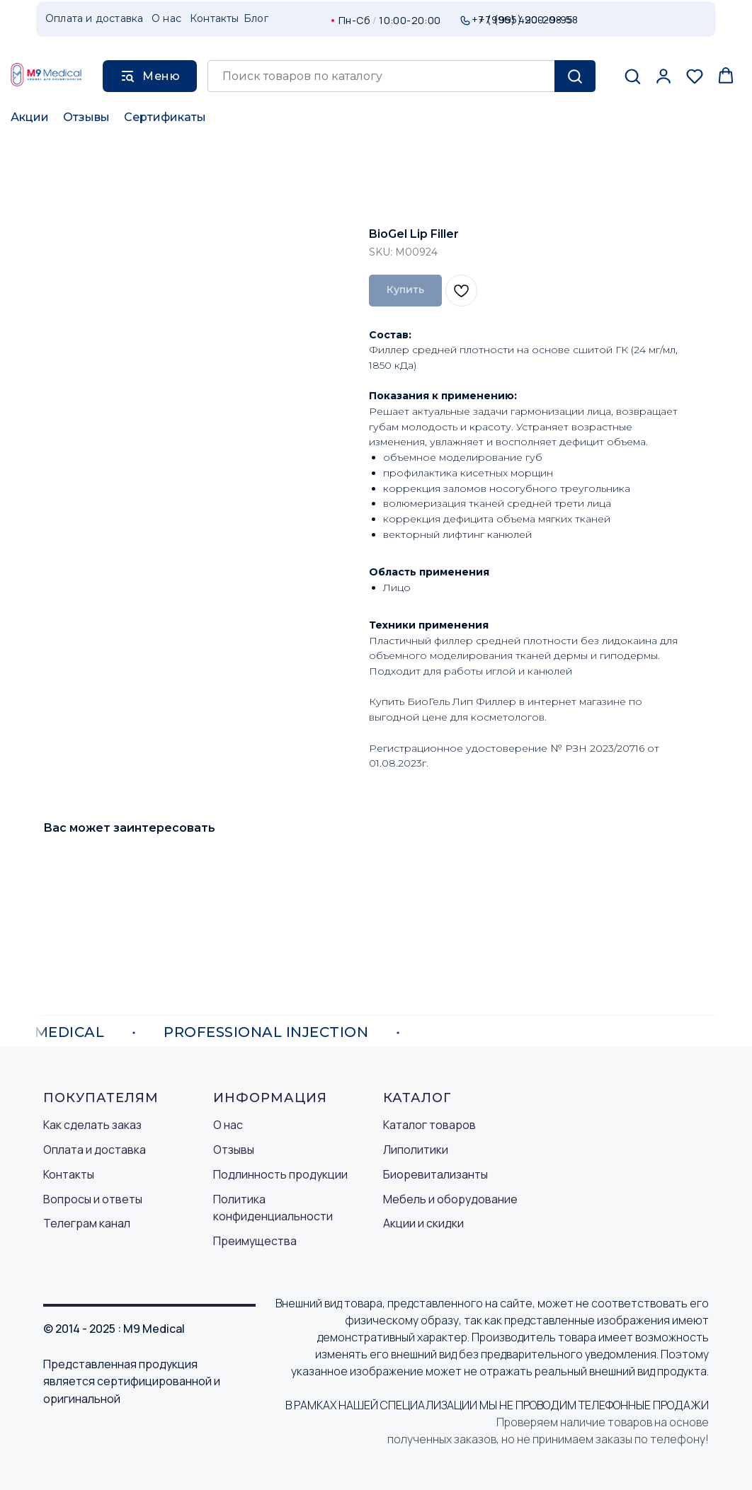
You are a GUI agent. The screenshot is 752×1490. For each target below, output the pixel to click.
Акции (30, 117)
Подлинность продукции (280, 1174)
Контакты (68, 1174)
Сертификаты (165, 117)
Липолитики (415, 1149)
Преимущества (255, 1241)
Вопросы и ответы (92, 1199)
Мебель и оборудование (450, 1199)
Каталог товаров (429, 1125)
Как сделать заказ (92, 1125)
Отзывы (86, 117)
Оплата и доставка (94, 1149)
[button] (632, 75)
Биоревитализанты (435, 1174)
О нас (228, 1125)
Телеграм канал (86, 1223)
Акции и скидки (423, 1223)
